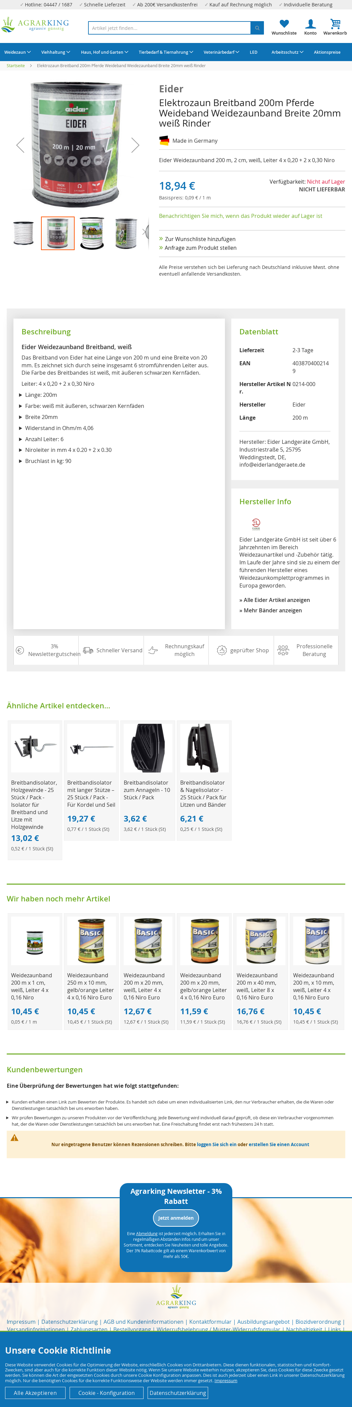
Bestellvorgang (132, 1329)
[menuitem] (17, 52)
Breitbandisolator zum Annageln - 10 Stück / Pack (147, 790)
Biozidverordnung (318, 1321)
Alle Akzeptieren (35, 1393)
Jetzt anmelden (176, 1218)
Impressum (21, 1321)
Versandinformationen (36, 1329)
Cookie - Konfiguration (106, 1393)
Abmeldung (147, 1233)
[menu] (176, 52)
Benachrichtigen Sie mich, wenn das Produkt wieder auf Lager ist (240, 216)
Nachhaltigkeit (304, 1329)
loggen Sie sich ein (217, 1144)
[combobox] (176, 28)
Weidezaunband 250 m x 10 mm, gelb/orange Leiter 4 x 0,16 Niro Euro (90, 986)
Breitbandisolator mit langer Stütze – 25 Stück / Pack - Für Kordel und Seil (91, 793)
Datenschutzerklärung (69, 1321)
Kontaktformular (210, 1321)
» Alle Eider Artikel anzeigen (274, 600)
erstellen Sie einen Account (279, 1144)
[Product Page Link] (35, 770)
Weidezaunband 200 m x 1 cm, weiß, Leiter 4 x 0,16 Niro (31, 986)
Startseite (16, 65)
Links (334, 1329)
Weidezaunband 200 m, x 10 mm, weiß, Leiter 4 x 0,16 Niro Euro (313, 986)
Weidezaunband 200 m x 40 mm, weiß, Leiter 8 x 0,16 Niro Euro (257, 986)
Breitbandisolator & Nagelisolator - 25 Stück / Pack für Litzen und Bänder (203, 793)
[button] (24, 233)
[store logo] (35, 24)
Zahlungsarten (89, 1329)
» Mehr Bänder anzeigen (270, 610)
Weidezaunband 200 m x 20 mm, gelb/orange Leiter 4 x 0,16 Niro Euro (203, 986)
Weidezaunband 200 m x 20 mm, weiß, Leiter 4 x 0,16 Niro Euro (144, 986)
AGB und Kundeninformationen (144, 1321)
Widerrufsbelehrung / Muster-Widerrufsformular (218, 1329)
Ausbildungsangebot (263, 1321)
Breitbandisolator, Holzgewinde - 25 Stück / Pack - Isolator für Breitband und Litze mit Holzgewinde (34, 805)
